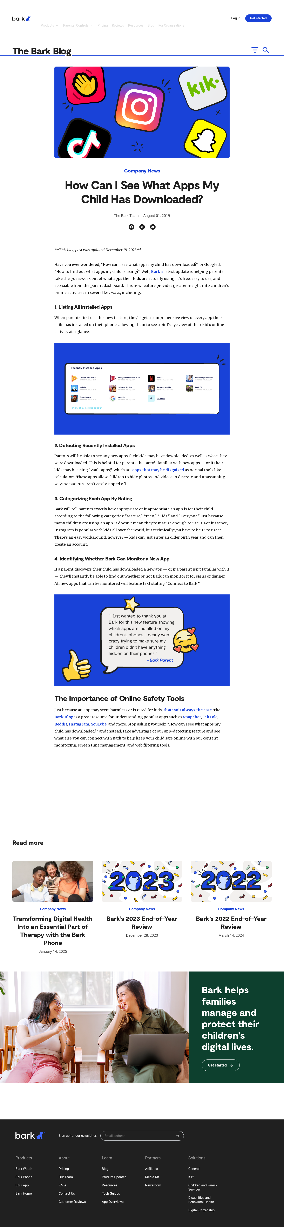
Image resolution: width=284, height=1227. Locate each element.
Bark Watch (23, 1146)
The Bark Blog (42, 28)
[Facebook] (131, 204)
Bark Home (23, 1171)
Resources (109, 1163)
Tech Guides (111, 1171)
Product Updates (114, 1154)
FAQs (62, 1163)
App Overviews (112, 1179)
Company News (142, 148)
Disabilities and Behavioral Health (201, 1177)
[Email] (153, 204)
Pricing (64, 1146)
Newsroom (153, 1163)
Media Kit (152, 1154)
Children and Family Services (202, 1165)
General (194, 1146)
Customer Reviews (72, 1179)
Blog (105, 1146)
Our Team (66, 1154)
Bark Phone (23, 1154)
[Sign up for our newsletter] (142, 1113)
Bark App (22, 1163)
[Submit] (177, 1113)
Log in (235, 7)
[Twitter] (142, 204)
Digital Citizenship (201, 1187)
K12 (191, 1154)
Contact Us (67, 1171)
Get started (258, 7)
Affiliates (151, 1146)
